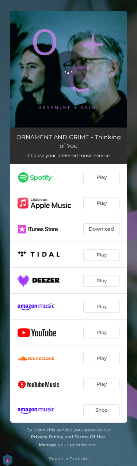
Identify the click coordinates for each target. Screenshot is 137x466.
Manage (48, 444)
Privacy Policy (47, 436)
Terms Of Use (90, 436)
